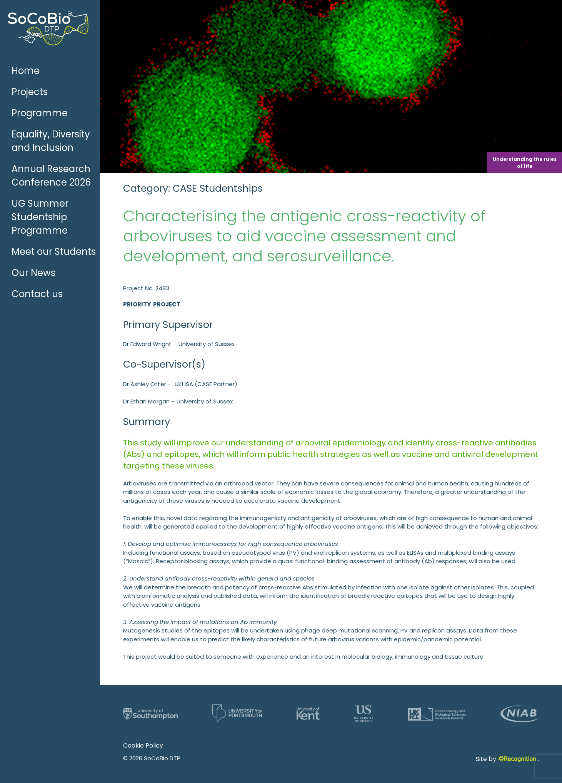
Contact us (37, 294)
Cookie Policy (143, 745)
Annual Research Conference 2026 (51, 175)
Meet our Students (54, 251)
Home (26, 70)
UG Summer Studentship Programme (40, 217)
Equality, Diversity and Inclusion (51, 141)
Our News (33, 272)
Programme (40, 113)
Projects (30, 91)
